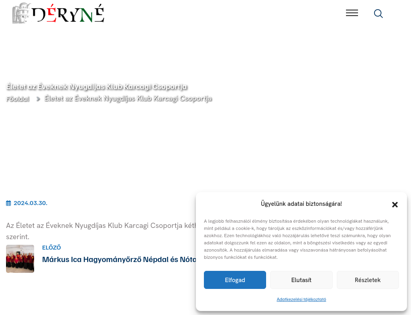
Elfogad (235, 280)
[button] (395, 204)
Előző (51, 247)
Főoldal (19, 98)
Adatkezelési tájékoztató (301, 299)
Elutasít (301, 280)
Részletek (367, 280)
